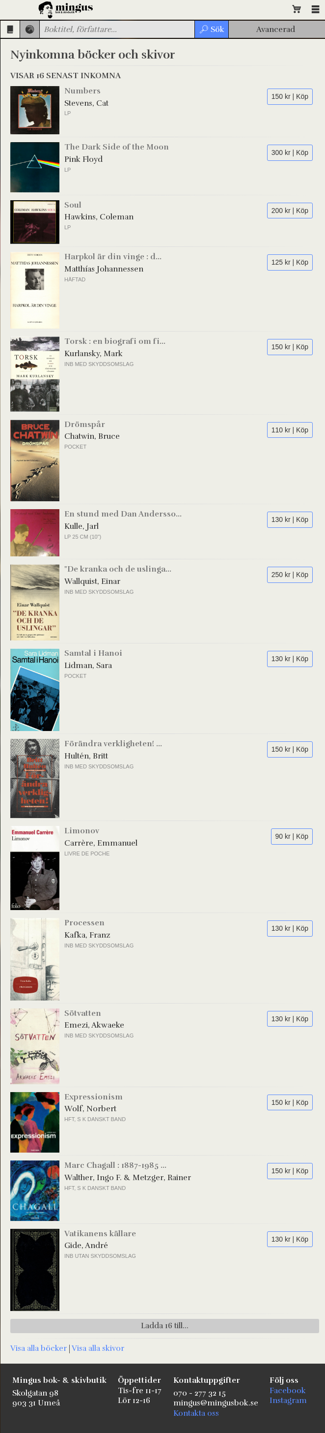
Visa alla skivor (98, 1348)
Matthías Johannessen (103, 269)
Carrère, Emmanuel (100, 843)
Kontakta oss (196, 1413)
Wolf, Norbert (90, 1109)
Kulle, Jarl (81, 526)
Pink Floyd (83, 159)
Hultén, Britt (86, 756)
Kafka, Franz (87, 935)
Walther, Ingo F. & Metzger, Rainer (127, 1178)
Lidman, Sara (88, 666)
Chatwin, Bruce (92, 436)
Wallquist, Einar (92, 581)
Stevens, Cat (86, 103)
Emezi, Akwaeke (94, 1025)
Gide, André (86, 1245)
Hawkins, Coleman (99, 217)
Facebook (288, 1391)
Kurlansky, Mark (93, 354)
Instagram (288, 1400)
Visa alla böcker (38, 1348)
